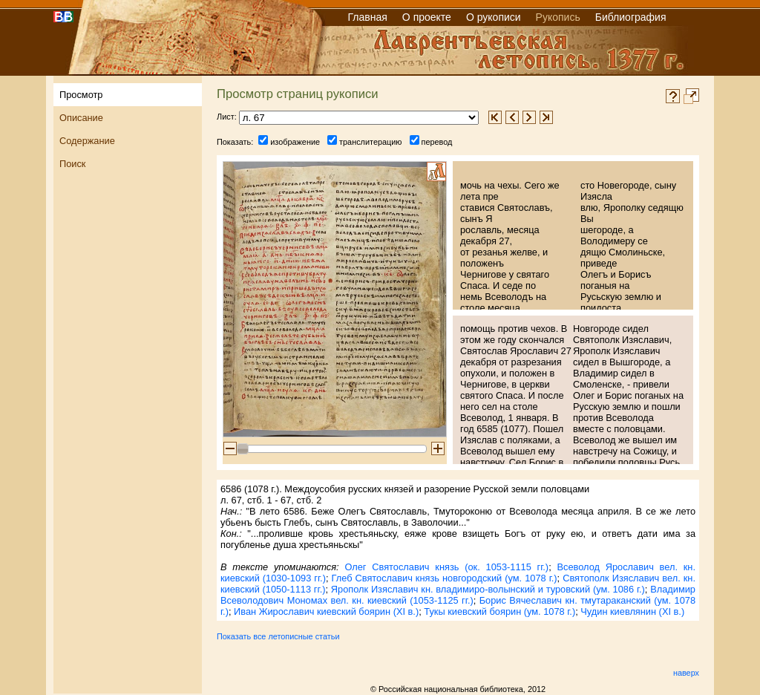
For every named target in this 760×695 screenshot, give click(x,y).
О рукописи (493, 17)
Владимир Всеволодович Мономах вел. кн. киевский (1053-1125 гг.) (457, 595)
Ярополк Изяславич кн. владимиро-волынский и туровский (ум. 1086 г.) (488, 589)
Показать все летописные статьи (278, 636)
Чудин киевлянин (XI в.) (632, 611)
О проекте (426, 17)
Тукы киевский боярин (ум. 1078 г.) (499, 611)
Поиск (72, 163)
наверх (686, 672)
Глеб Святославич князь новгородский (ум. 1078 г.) (444, 578)
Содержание (87, 140)
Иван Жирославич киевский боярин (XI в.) (326, 611)
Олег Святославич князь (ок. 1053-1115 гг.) (446, 566)
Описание (81, 117)
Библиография (630, 17)
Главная (367, 17)
